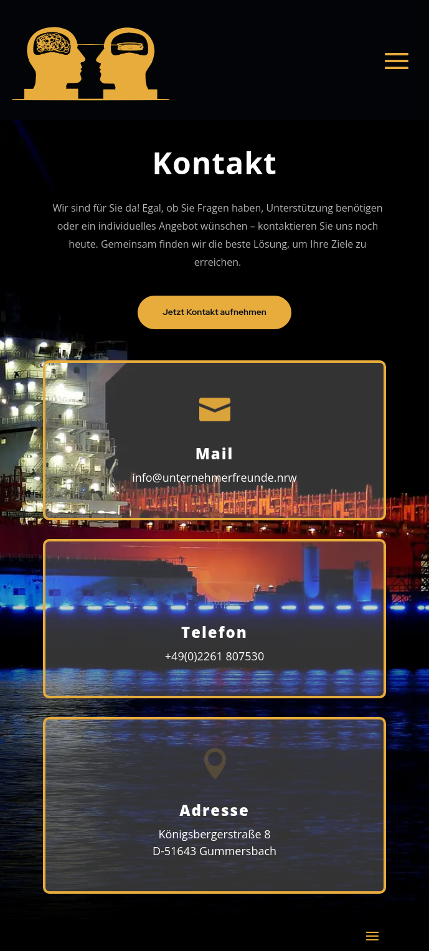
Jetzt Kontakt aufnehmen (214, 311)
